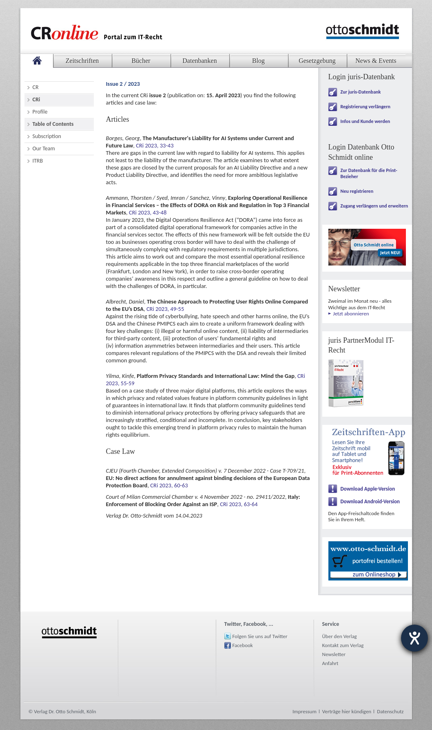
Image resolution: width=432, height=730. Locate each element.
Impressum (304, 711)
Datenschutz (390, 711)
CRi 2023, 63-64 (238, 504)
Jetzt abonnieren (351, 313)
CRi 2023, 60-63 (169, 485)
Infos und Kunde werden (365, 121)
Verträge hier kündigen (346, 711)
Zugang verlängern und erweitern (374, 206)
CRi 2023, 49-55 (165, 309)
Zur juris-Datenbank (361, 92)
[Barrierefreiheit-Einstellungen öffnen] (414, 638)
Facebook (243, 645)
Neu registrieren (357, 191)
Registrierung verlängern (365, 106)
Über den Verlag (339, 636)
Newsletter (334, 654)
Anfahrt (330, 663)
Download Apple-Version (368, 489)
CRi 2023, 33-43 (154, 145)
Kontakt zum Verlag (343, 645)
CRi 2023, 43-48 (147, 212)
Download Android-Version (370, 501)
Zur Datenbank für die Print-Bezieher (369, 173)
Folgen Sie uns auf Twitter (260, 636)
